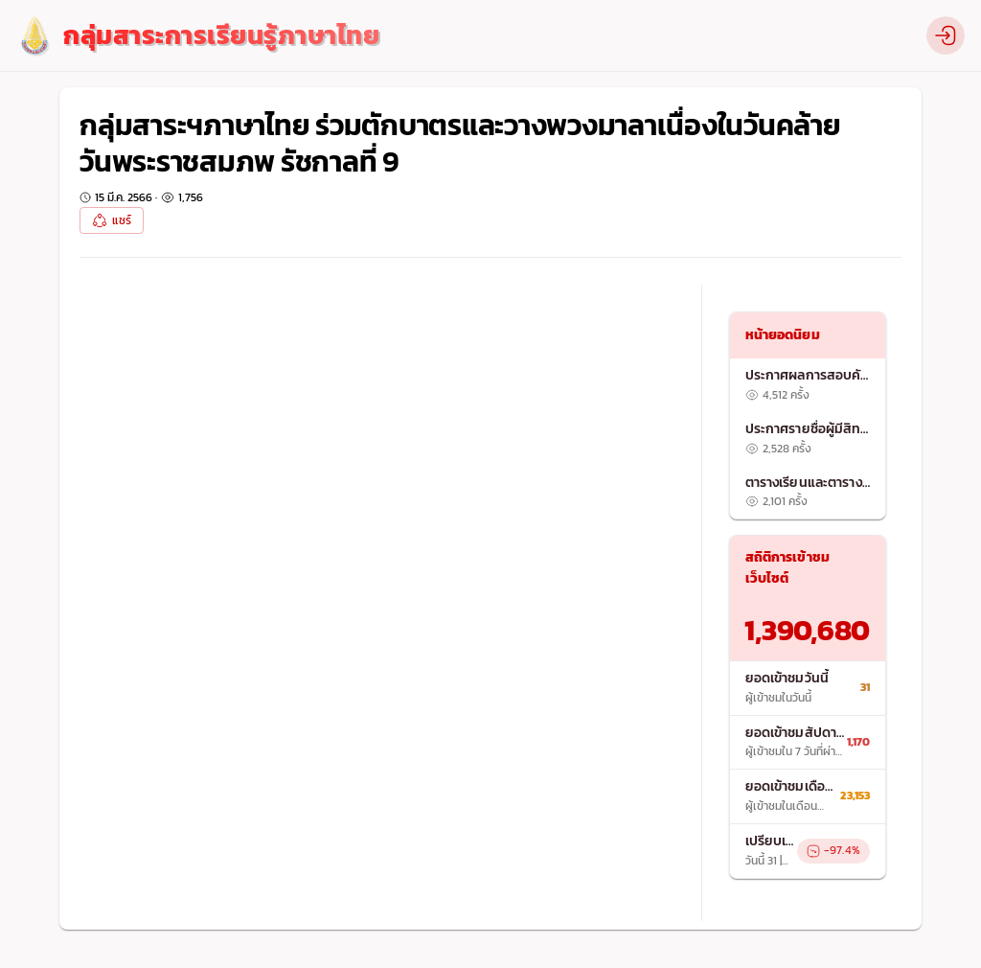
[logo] (197, 36)
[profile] (945, 35)
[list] (808, 438)
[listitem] (808, 385)
